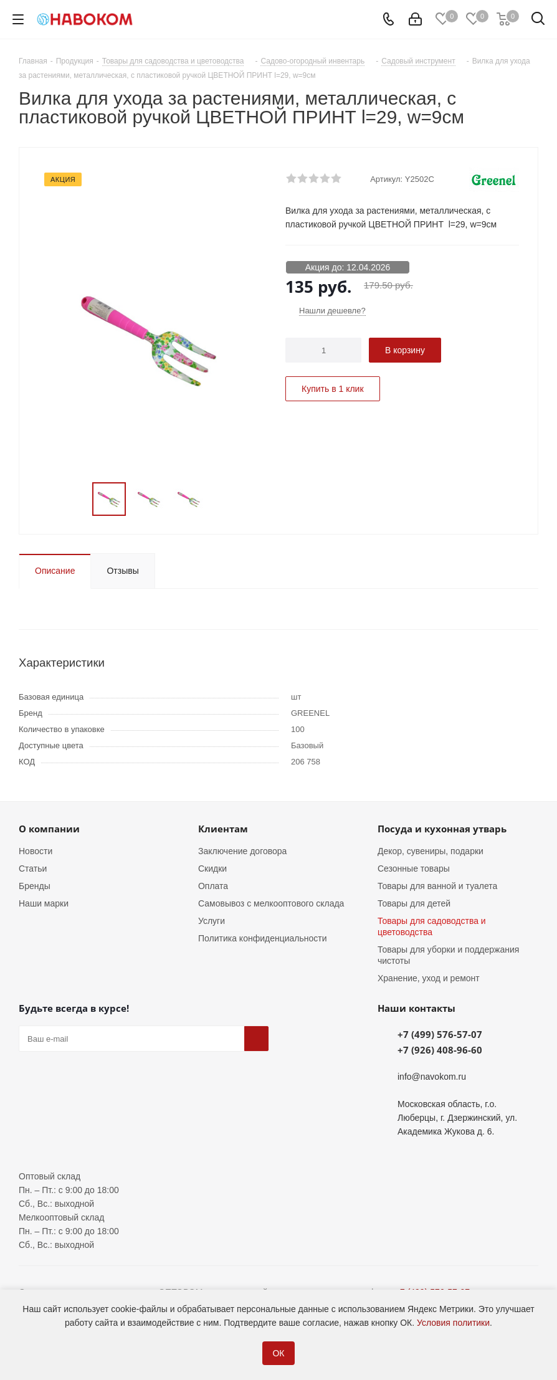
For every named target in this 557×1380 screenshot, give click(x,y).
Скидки (212, 868)
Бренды (34, 886)
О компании (49, 828)
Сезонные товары (414, 868)
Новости (35, 851)
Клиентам (223, 828)
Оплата (213, 886)
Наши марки (44, 903)
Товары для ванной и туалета (437, 886)
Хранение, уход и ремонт (429, 978)
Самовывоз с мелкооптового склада (271, 903)
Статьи (33, 868)
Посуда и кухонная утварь (442, 828)
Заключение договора (242, 851)
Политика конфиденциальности (262, 938)
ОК (278, 1353)
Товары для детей (414, 903)
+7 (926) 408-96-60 (440, 1050)
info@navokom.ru (432, 1077)
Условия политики (453, 1323)
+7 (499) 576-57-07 (440, 1034)
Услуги (211, 921)
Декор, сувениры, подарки (430, 851)
